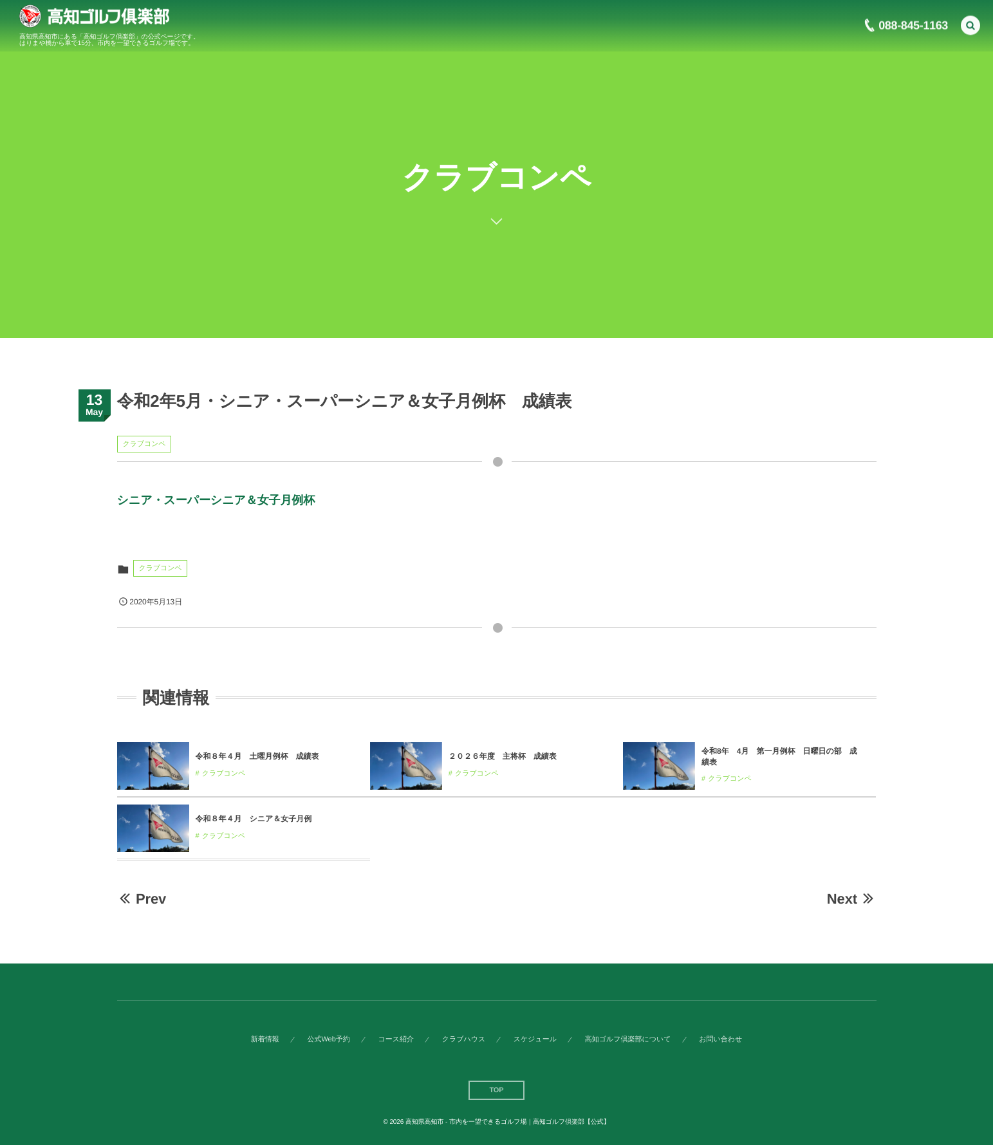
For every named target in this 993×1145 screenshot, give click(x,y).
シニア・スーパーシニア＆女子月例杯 (216, 500)
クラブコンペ (144, 444)
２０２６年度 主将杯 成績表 (503, 756)
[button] (970, 23)
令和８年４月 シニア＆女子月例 (254, 818)
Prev (142, 899)
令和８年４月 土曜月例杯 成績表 (257, 756)
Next (852, 899)
